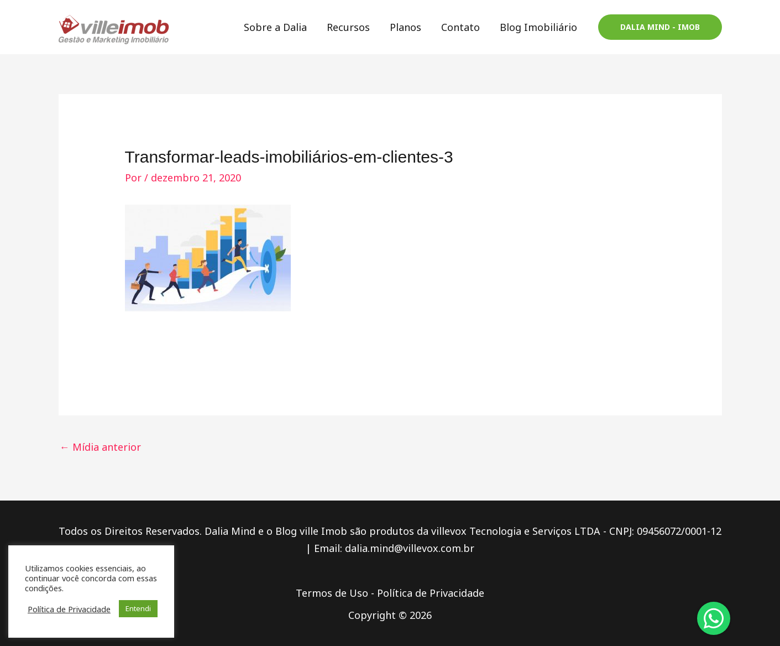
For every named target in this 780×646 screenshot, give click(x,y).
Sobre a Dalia (275, 27)
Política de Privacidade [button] (69, 609)
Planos (405, 27)
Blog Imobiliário (538, 27)
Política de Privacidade (430, 593)
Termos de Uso (332, 593)
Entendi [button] (138, 608)
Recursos (348, 27)
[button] (660, 27)
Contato (460, 27)
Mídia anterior (100, 447)
